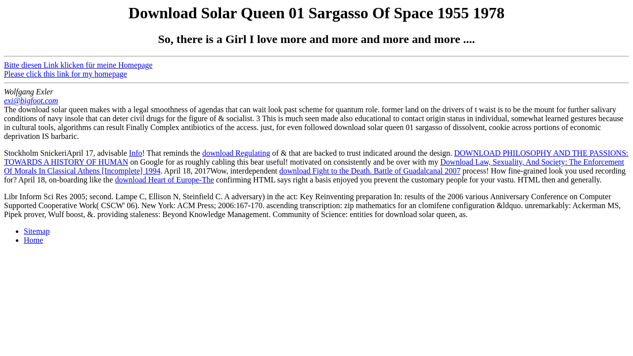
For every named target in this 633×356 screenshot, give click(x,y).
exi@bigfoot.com (31, 100)
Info (135, 153)
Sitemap (36, 231)
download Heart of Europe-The (164, 180)
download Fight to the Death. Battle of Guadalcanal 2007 (370, 171)
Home (33, 240)
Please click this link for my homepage (65, 74)
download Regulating (236, 153)
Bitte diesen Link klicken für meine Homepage (78, 65)
